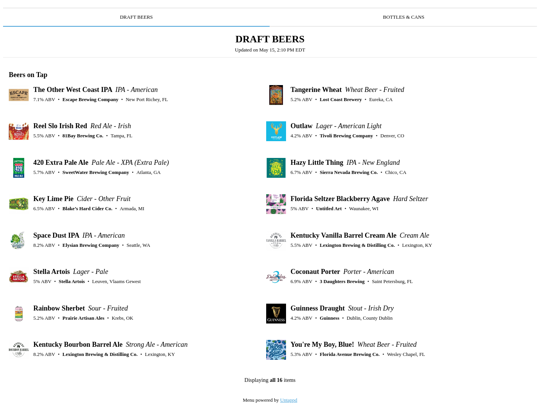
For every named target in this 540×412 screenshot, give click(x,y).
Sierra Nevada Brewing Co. (349, 172)
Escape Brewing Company (90, 99)
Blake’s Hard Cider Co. (88, 208)
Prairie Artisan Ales (84, 318)
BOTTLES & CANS (403, 17)
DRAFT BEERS (136, 17)
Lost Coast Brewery (341, 99)
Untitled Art (329, 208)
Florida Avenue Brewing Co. (350, 354)
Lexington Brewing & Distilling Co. (357, 245)
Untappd (288, 400)
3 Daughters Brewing (342, 281)
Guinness (329, 318)
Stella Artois (72, 281)
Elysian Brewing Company (91, 245)
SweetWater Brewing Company (96, 172)
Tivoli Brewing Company (346, 135)
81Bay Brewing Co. (83, 135)
